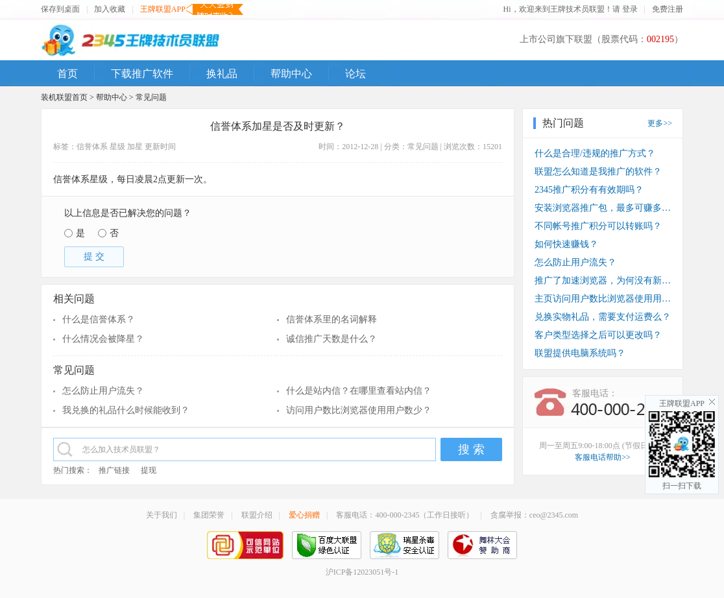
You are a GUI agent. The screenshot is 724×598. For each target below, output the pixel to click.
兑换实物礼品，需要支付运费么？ (603, 317)
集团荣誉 (208, 515)
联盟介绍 (256, 515)
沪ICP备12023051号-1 (362, 572)
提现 (148, 470)
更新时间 (160, 146)
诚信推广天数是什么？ (331, 339)
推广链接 (114, 470)
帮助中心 (111, 97)
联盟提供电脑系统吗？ (580, 353)
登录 (630, 9)
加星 (135, 146)
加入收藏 (109, 9)
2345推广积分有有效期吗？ (589, 190)
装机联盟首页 (64, 97)
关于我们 (161, 515)
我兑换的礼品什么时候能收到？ (125, 410)
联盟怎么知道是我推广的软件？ (598, 171)
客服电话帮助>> (603, 457)
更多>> (659, 123)
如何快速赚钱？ (566, 244)
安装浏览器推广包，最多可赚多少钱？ (603, 208)
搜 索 (471, 449)
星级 (117, 146)
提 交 (94, 256)
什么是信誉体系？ (98, 319)
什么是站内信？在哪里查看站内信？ (358, 391)
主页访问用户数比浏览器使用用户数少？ (603, 299)
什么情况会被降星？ (103, 339)
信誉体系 (92, 146)
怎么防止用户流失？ (103, 391)
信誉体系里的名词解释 (331, 319)
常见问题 (151, 97)
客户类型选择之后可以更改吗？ (598, 335)
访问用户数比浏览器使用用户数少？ (358, 410)
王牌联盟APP (163, 9)
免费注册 (667, 9)
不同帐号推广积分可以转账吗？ (598, 226)
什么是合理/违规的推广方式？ (595, 153)
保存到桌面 (60, 9)
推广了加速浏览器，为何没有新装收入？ (603, 280)
